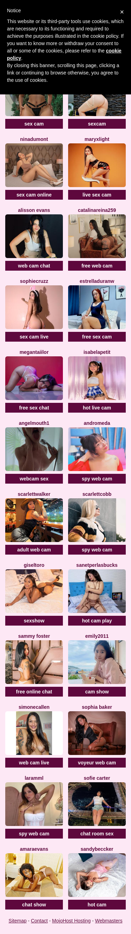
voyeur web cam (97, 762)
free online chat (34, 691)
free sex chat (34, 408)
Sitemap (18, 921)
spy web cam (97, 479)
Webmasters (108, 921)
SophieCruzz (34, 281)
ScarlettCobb (96, 494)
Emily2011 (97, 636)
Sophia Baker (97, 707)
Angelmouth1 (34, 423)
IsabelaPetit (96, 352)
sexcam (97, 124)
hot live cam (97, 408)
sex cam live (34, 337)
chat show (34, 904)
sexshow (34, 620)
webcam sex (34, 479)
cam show (97, 691)
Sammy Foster (34, 636)
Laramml (34, 778)
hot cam (97, 904)
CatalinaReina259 (97, 210)
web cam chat (34, 266)
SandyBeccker (97, 849)
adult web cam (34, 549)
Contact (39, 921)
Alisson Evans (34, 210)
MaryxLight (97, 139)
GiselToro (34, 565)
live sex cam (96, 195)
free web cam (96, 266)
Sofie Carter (97, 778)
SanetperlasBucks (96, 565)
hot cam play (97, 620)
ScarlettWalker (34, 494)
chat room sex (97, 833)
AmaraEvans (34, 849)
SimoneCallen (34, 707)
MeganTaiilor (34, 352)
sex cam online (33, 195)
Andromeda (97, 423)
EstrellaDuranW (97, 281)
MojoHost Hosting (71, 921)
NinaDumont (34, 139)
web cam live (34, 762)
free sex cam (97, 337)
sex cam (34, 124)
